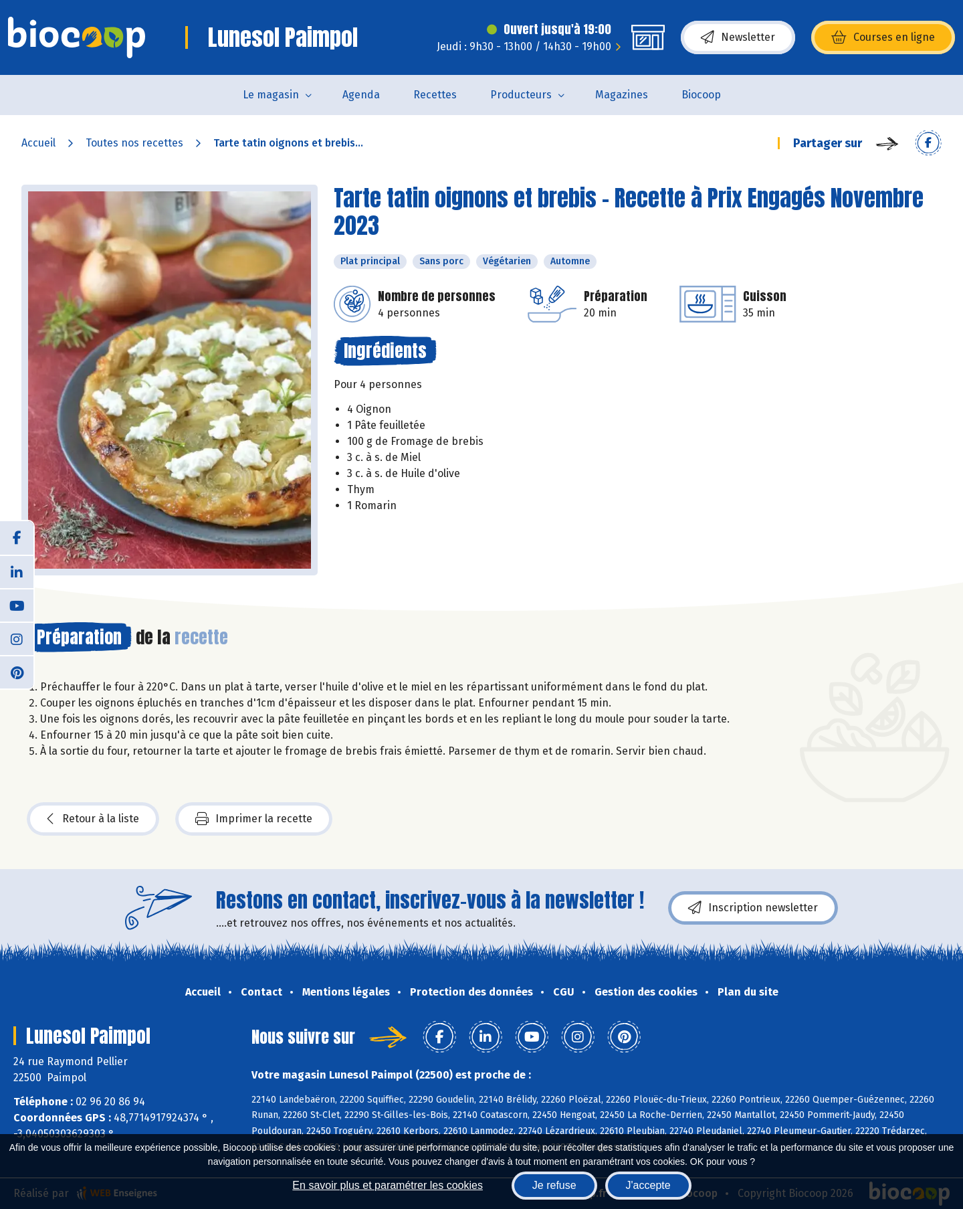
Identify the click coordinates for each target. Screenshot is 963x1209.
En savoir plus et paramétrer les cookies (387, 1185)
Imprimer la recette (253, 819)
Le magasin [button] (271, 94)
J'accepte (648, 1185)
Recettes (435, 94)
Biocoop (701, 94)
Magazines (621, 94)
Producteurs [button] (521, 94)
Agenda (361, 94)
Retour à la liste (93, 819)
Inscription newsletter (753, 908)
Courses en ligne (883, 37)
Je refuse (554, 1185)
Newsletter (738, 37)
